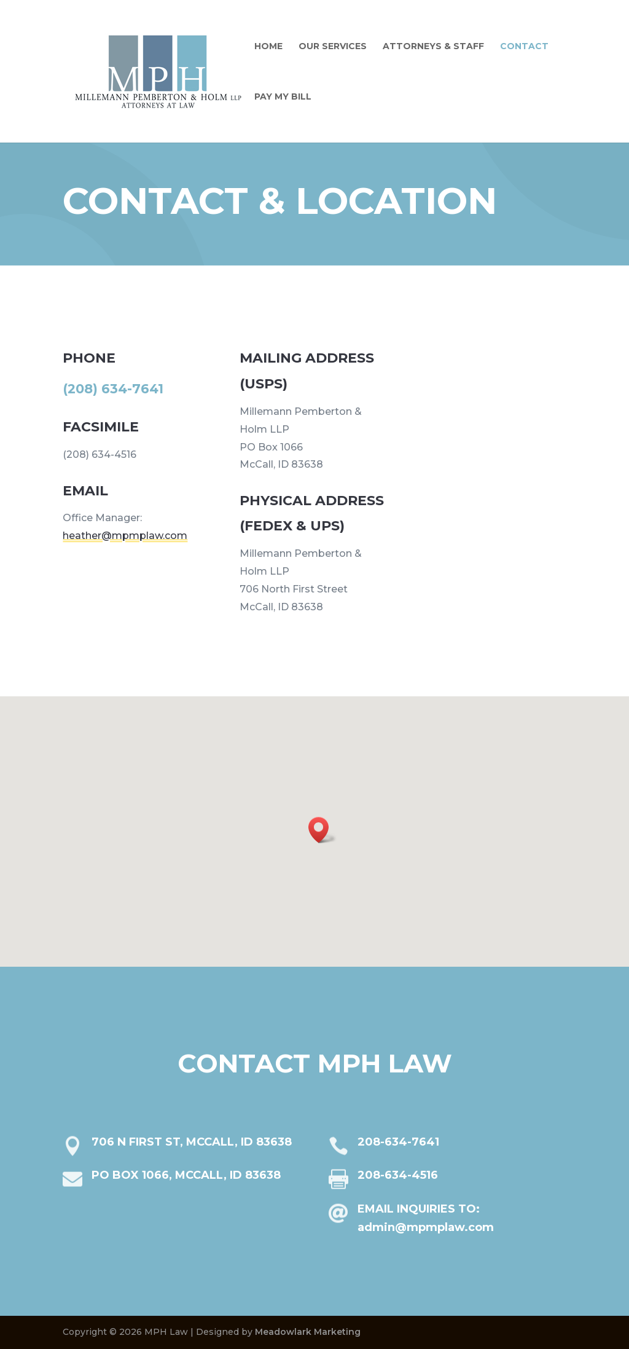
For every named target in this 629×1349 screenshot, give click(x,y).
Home (268, 47)
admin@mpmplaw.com (416, 1235)
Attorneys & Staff (433, 47)
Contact (524, 47)
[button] (322, 830)
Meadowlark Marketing (308, 1331)
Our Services (333, 47)
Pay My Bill (282, 97)
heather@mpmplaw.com (140, 527)
